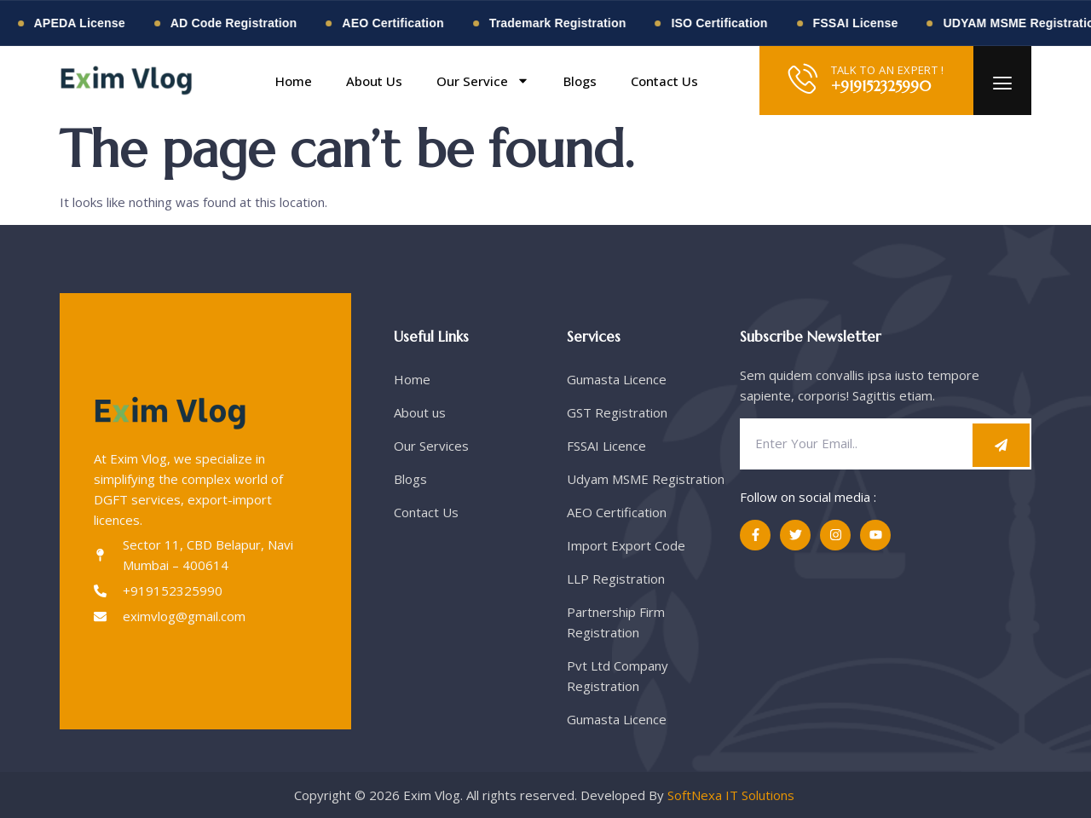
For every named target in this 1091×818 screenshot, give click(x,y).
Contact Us (664, 81)
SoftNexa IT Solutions (732, 795)
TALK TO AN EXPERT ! (887, 70)
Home (293, 81)
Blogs (580, 81)
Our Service (482, 81)
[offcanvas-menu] (1002, 84)
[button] (727, 81)
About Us (374, 81)
